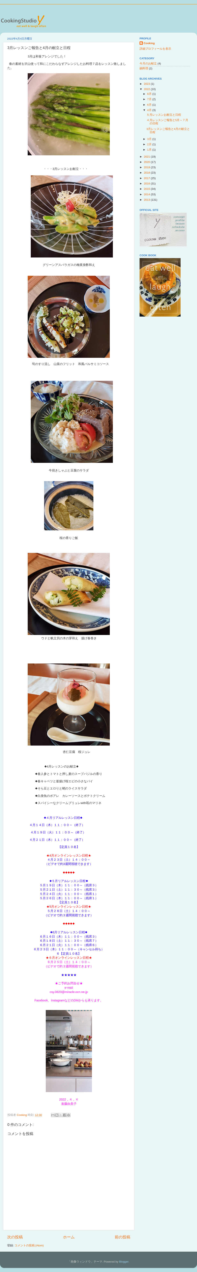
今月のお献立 (148, 63)
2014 (147, 194)
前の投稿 (122, 1237)
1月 (149, 149)
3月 (149, 139)
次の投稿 (15, 1237)
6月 (149, 104)
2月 (149, 144)
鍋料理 (144, 68)
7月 (149, 99)
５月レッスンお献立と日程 (164, 114)
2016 (147, 183)
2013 (147, 199)
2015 (147, 188)
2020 (147, 162)
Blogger (123, 1261)
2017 (147, 178)
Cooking (149, 43)
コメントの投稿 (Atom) (29, 1245)
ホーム (69, 1237)
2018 (147, 172)
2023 (147, 83)
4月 (149, 110)
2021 (147, 156)
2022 (147, 89)
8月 (149, 93)
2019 (147, 167)
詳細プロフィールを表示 (155, 48)
